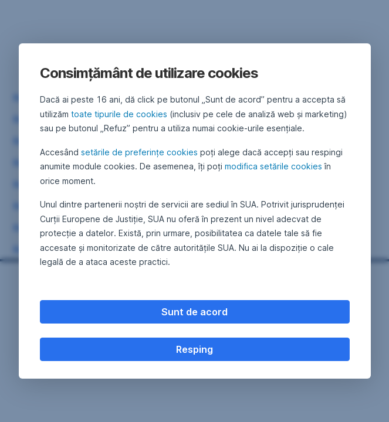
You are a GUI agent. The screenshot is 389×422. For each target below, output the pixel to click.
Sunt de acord (194, 312)
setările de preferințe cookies (139, 152)
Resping (194, 349)
